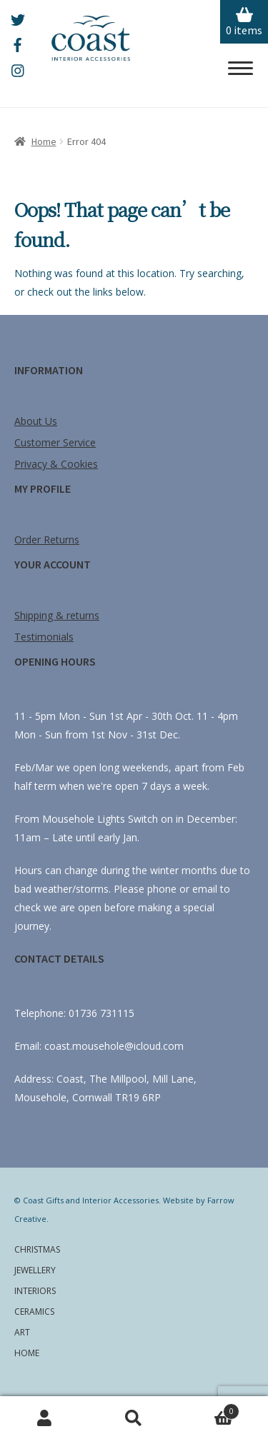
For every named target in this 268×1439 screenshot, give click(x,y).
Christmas (37, 1249)
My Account (44, 1418)
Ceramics (34, 1311)
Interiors (35, 1291)
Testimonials (44, 636)
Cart (209, 1409)
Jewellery (35, 1270)
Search (134, 1418)
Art (22, 1332)
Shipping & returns (56, 615)
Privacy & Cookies (56, 464)
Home (43, 141)
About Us (35, 421)
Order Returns (46, 539)
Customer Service (55, 442)
